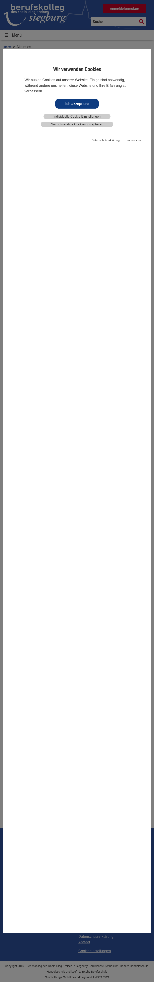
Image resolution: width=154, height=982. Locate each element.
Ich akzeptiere (77, 104)
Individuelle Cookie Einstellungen (77, 116)
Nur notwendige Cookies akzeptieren (77, 124)
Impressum (134, 140)
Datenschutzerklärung (106, 140)
